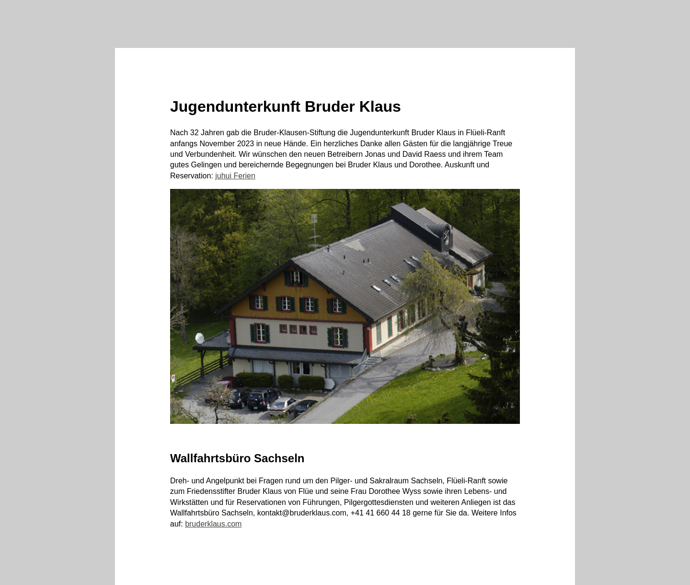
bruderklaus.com (213, 524)
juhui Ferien (235, 176)
